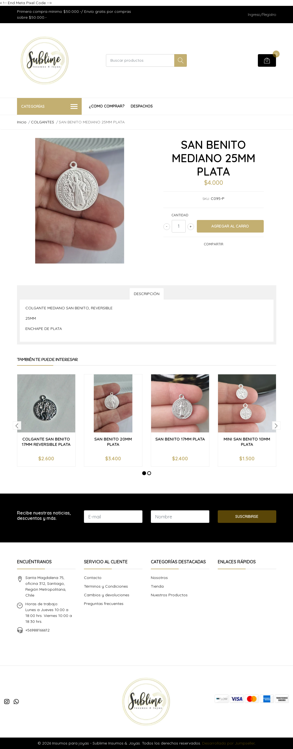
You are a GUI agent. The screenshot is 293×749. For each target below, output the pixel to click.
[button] (144, 473)
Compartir (213, 244)
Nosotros (159, 577)
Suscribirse (246, 516)
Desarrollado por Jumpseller (228, 743)
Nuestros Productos (169, 594)
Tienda (157, 586)
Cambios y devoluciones (106, 594)
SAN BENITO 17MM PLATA (180, 439)
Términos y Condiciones (106, 586)
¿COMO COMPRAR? (107, 106)
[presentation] (17, 425)
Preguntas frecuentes (104, 603)
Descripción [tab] (146, 293)
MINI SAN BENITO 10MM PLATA (247, 441)
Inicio (21, 122)
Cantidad (179, 215)
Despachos (142, 106)
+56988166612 (37, 630)
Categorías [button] (49, 107)
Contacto (92, 577)
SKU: (206, 199)
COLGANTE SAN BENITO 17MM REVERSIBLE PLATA (46, 441)
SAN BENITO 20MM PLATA (113, 441)
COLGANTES (42, 122)
